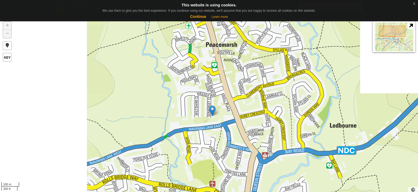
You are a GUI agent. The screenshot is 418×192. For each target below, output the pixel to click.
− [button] (7, 34)
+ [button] (7, 26)
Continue (198, 16)
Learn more (220, 17)
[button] (7, 46)
